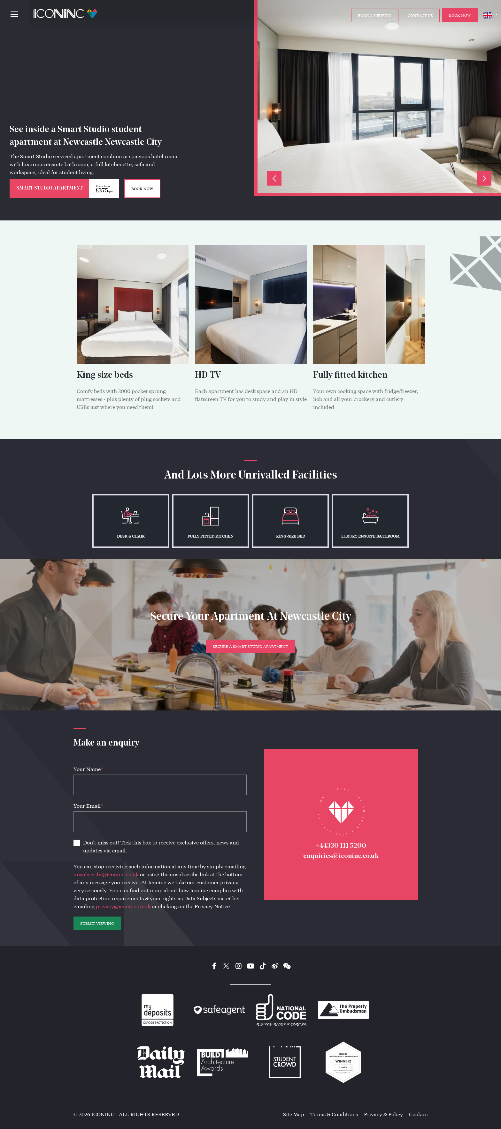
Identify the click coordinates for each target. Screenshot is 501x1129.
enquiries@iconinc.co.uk (341, 856)
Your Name (88, 769)
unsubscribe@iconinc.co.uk (106, 874)
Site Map (293, 1114)
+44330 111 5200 (341, 846)
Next (484, 178)
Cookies (418, 1114)
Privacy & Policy (383, 1114)
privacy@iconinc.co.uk (123, 906)
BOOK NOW (142, 188)
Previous (274, 178)
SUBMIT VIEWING (97, 923)
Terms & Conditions (334, 1114)
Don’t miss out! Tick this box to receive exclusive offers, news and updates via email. (161, 846)
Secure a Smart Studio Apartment (250, 646)
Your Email (88, 805)
